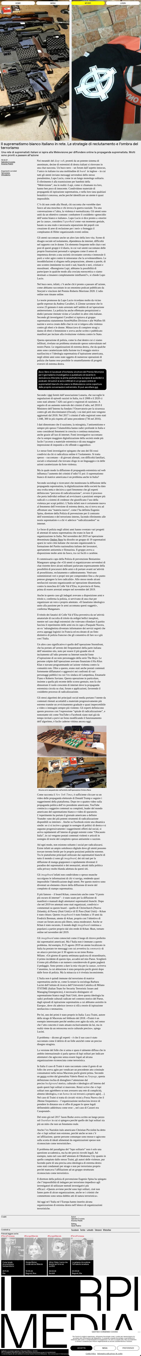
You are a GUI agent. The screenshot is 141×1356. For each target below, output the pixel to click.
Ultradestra (5, 175)
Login (123, 3)
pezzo (43, 1076)
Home (18, 3)
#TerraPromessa (8, 1236)
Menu (53, 3)
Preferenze (128, 1348)
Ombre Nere (56, 539)
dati (50, 395)
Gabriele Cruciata (8, 162)
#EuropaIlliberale (31, 1236)
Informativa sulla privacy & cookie (110, 1354)
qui (96, 387)
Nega (104, 1348)
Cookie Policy (91, 1354)
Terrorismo (5, 173)
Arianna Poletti (7, 164)
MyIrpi (88, 3)
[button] (139, 1332)
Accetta (81, 1348)
